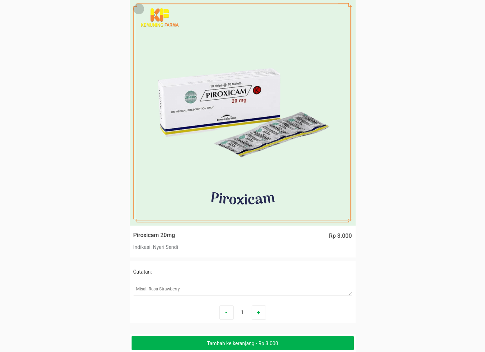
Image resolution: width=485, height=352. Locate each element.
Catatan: (142, 272)
